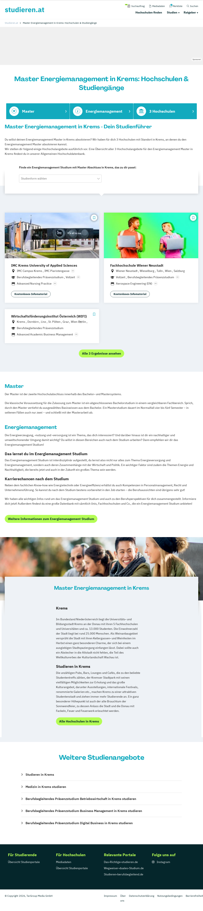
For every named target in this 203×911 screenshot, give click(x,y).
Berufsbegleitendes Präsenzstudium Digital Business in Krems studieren (79, 823)
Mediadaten (63, 862)
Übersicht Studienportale (24, 862)
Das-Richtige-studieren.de (121, 862)
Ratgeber (190, 12)
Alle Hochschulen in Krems (79, 721)
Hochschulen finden (148, 12)
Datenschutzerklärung (141, 895)
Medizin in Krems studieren (46, 787)
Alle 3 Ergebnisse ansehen (101, 353)
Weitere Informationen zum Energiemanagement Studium (51, 519)
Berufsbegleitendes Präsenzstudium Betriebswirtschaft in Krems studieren (81, 799)
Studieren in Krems (40, 774)
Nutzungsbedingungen (170, 895)
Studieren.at (11, 22)
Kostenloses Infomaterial (30, 294)
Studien (172, 12)
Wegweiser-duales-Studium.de (124, 868)
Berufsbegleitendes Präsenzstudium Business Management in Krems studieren (84, 811)
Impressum (110, 895)
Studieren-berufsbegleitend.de (123, 874)
